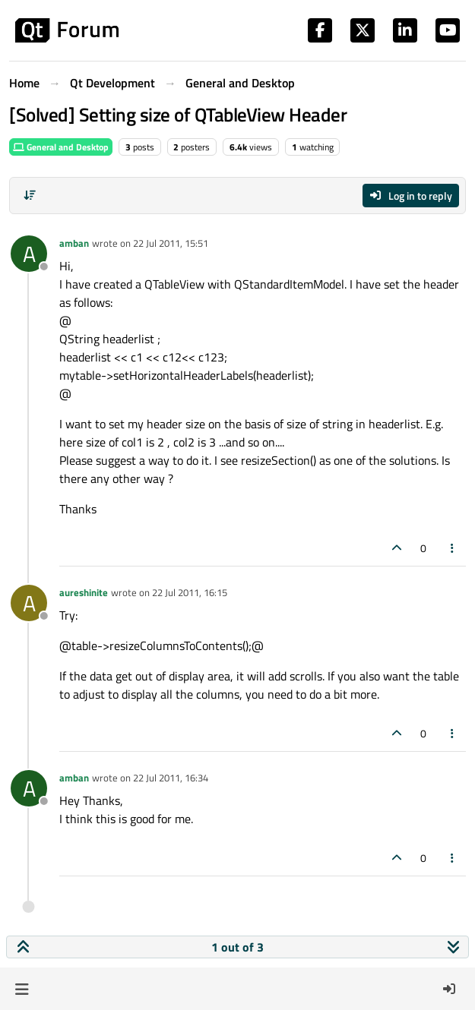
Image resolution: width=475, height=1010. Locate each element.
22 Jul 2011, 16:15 (189, 592)
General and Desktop (61, 147)
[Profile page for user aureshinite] (29, 603)
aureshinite (83, 592)
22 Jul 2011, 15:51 (170, 243)
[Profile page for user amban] (29, 253)
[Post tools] (453, 548)
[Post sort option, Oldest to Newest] (29, 195)
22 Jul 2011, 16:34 (170, 777)
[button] (21, 989)
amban (74, 243)
